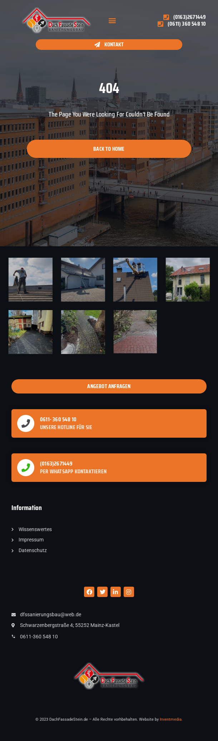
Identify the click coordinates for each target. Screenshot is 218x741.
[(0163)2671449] (25, 467)
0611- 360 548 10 (58, 419)
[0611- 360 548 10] (25, 423)
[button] (112, 20)
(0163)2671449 (56, 463)
